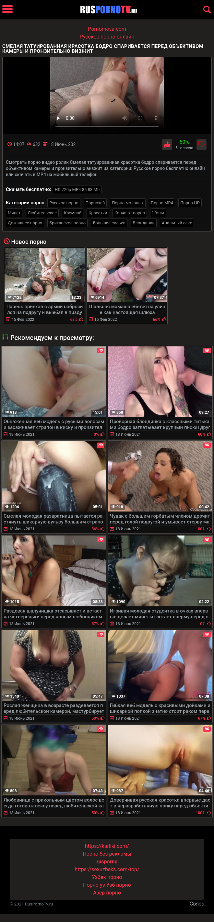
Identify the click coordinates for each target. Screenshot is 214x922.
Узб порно (118, 885)
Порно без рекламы (107, 854)
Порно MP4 (162, 202)
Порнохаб (95, 202)
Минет (14, 212)
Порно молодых (128, 202)
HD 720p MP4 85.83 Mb (77, 189)
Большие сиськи (109, 222)
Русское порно (63, 202)
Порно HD (190, 202)
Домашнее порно (25, 222)
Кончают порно (129, 212)
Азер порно (107, 893)
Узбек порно (107, 877)
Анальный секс (177, 222)
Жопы (158, 212)
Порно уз (94, 885)
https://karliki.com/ (107, 846)
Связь (197, 904)
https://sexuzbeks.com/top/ (107, 869)
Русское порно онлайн (107, 37)
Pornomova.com (107, 29)
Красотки (98, 212)
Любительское (42, 212)
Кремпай (72, 212)
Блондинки (144, 222)
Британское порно (67, 222)
